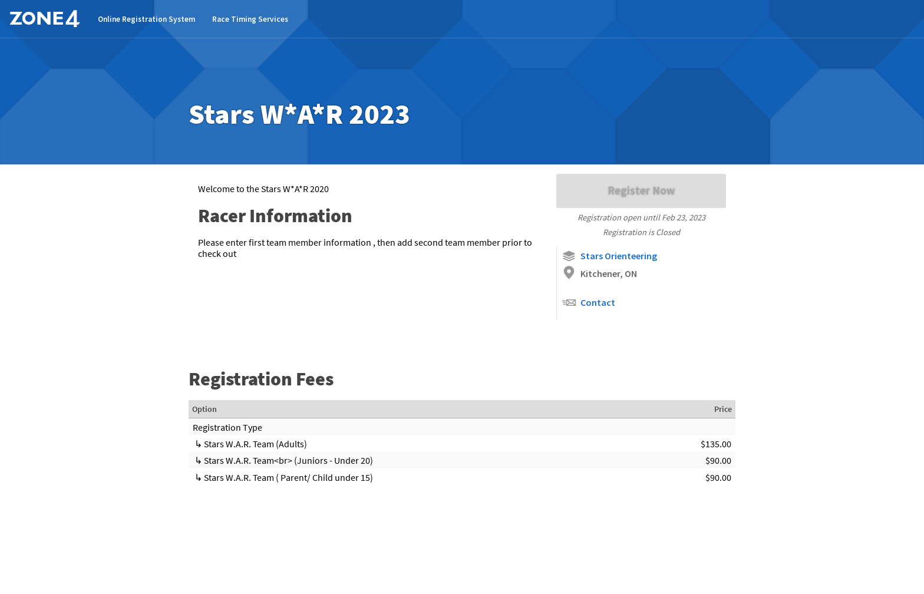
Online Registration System (146, 19)
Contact (588, 302)
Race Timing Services (250, 19)
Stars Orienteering (609, 256)
